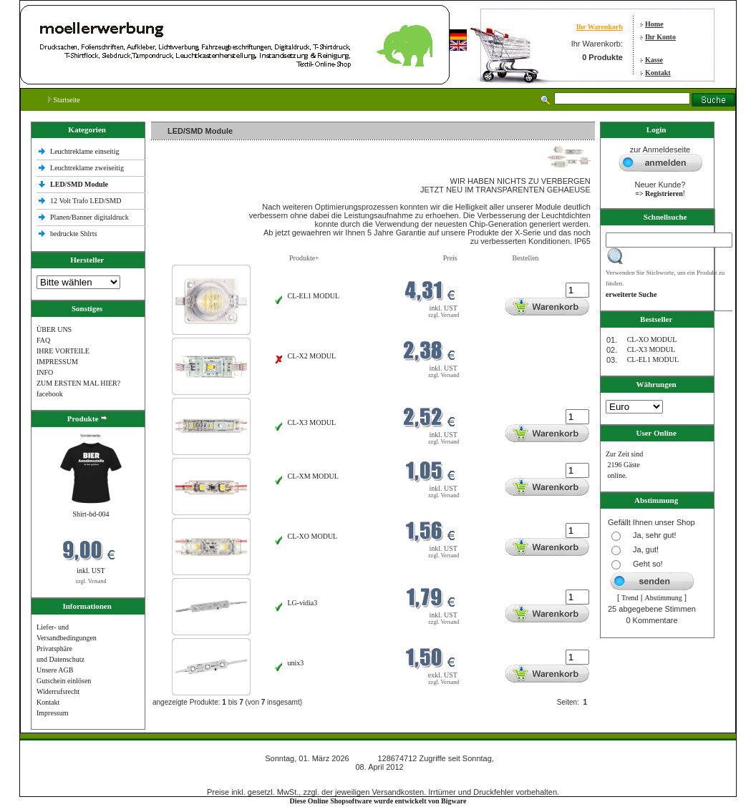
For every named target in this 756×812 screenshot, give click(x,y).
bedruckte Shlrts (73, 234)
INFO (45, 372)
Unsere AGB (55, 670)
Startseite (64, 100)
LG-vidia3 (303, 603)
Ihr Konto (660, 37)
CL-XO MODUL (313, 536)
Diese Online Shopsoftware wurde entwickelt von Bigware (378, 801)
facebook (50, 394)
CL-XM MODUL (313, 476)
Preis (450, 258)
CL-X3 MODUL (312, 422)
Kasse (654, 60)
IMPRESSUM (57, 362)
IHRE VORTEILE (63, 351)
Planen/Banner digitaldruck (89, 217)
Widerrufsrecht (58, 691)
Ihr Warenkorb (599, 27)
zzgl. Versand (91, 581)
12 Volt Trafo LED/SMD (85, 201)
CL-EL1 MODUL (314, 296)
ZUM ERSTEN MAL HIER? (78, 383)
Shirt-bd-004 (90, 514)
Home (654, 24)
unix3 (296, 663)
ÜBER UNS (54, 329)
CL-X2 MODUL (312, 356)
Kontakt (658, 73)
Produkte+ (304, 258)
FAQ (43, 340)
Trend (630, 598)
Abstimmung (663, 598)
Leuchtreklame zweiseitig (88, 168)
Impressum (52, 713)
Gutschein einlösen (64, 681)
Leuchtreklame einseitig (85, 151)
